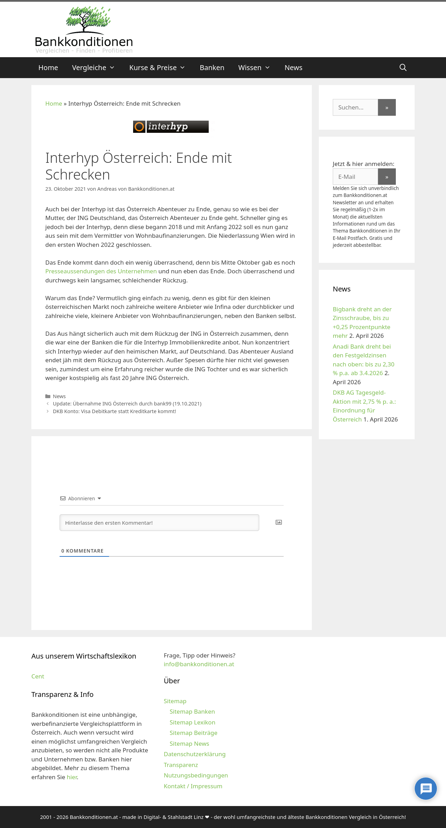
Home (48, 67)
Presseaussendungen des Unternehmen (101, 271)
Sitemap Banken (192, 711)
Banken (212, 67)
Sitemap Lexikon (192, 722)
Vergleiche (97, 67)
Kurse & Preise (161, 67)
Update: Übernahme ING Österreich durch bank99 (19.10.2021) (127, 403)
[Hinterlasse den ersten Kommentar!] (159, 522)
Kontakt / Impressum (193, 786)
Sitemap (175, 701)
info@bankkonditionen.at (199, 664)
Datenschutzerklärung (195, 754)
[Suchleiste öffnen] (403, 67)
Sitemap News (189, 743)
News (293, 67)
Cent (37, 676)
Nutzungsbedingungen (196, 775)
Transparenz (181, 765)
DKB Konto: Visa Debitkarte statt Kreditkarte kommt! (114, 411)
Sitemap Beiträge (193, 733)
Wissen (258, 67)
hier (72, 777)
